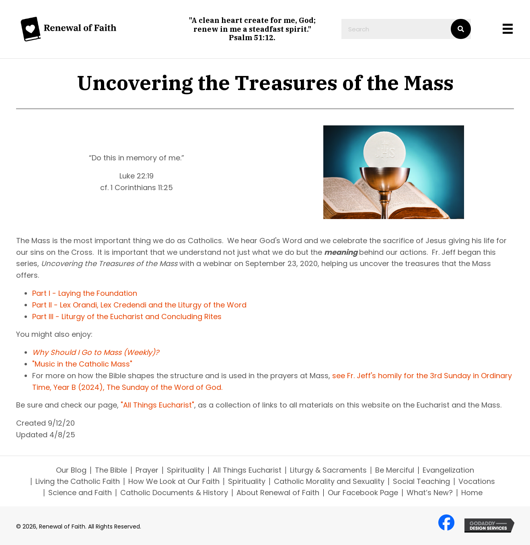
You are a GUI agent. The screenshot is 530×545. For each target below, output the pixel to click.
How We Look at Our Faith (174, 481)
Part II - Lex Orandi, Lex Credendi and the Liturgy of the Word (139, 305)
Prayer (147, 470)
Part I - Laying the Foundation (84, 293)
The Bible (111, 470)
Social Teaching (421, 481)
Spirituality (185, 470)
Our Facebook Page (363, 492)
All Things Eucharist (247, 470)
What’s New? (430, 492)
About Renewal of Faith (277, 492)
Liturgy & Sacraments (328, 470)
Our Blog (71, 470)
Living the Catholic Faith (77, 481)
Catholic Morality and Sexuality (329, 481)
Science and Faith (80, 492)
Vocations (476, 481)
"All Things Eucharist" (157, 405)
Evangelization (448, 470)
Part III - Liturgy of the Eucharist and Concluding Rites (127, 316)
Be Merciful (394, 470)
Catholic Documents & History (174, 492)
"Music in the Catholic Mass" (82, 364)
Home (472, 492)
